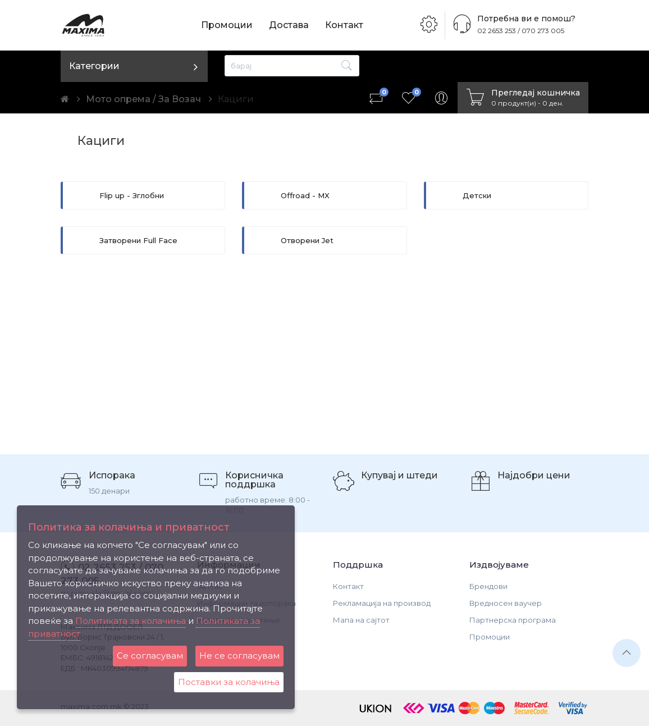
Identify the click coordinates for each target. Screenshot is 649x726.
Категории (94, 66)
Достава (289, 25)
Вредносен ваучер (505, 603)
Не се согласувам (239, 655)
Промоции (227, 25)
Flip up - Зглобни (131, 195)
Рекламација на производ (382, 603)
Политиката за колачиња (130, 620)
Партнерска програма (512, 619)
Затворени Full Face (138, 240)
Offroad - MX (305, 195)
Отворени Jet (307, 240)
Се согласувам (150, 655)
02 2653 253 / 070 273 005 (520, 30)
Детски (477, 195)
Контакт (344, 25)
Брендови (488, 586)
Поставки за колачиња (229, 682)
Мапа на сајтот (361, 619)
